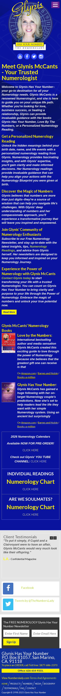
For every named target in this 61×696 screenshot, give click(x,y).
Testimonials (11, 688)
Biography (49, 683)
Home (5, 683)
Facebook (27, 587)
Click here (30, 489)
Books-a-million (26, 377)
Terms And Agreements (43, 678)
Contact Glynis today (16, 278)
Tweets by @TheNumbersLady (34, 600)
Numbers (27, 683)
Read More (9, 312)
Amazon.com (28, 373)
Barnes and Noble (48, 373)
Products (15, 683)
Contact (31, 688)
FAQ (22, 688)
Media (38, 683)
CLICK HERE (30, 450)
